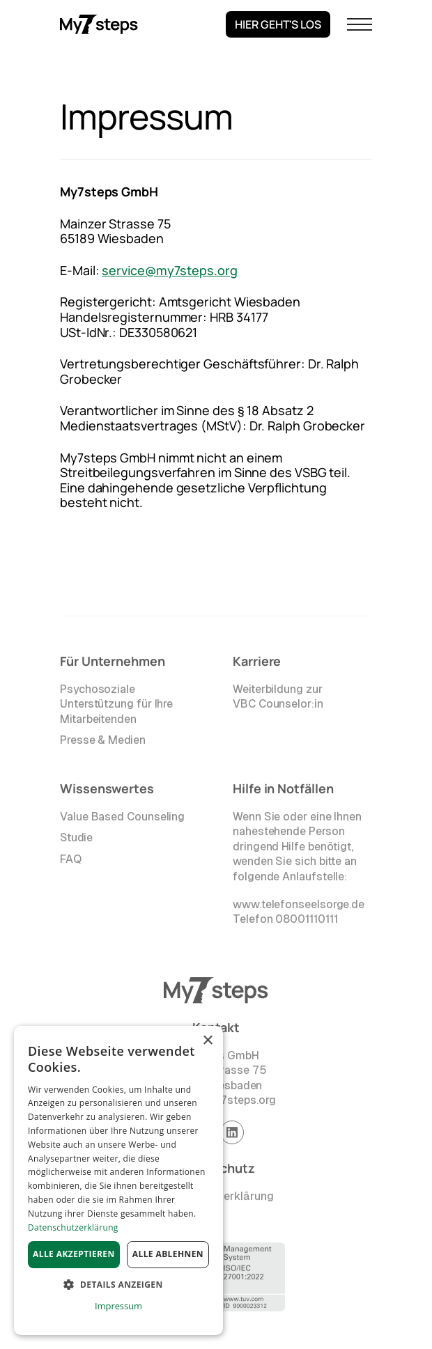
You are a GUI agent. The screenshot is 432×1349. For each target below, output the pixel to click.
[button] (359, 24)
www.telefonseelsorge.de (298, 906)
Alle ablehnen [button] (167, 1254)
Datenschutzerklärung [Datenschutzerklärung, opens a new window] (73, 1227)
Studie (76, 839)
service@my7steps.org (169, 270)
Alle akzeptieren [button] (74, 1254)
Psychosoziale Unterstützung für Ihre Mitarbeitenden (116, 706)
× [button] (207, 1041)
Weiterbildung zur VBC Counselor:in (278, 699)
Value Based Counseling (122, 818)
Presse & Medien (103, 742)
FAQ (71, 861)
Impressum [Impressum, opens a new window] (118, 1306)
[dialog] (118, 1180)
